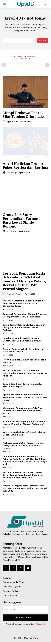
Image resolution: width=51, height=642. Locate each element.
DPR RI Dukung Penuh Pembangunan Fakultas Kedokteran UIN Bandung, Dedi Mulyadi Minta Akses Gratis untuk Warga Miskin (25, 460)
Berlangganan (25, 617)
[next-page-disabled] (47, 65)
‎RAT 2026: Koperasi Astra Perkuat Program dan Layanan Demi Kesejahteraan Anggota (25, 373)
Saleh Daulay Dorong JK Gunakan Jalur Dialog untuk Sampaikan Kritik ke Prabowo (24, 327)
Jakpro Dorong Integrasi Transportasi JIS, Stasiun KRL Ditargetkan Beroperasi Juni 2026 (25, 488)
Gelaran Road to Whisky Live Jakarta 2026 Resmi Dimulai (23, 350)
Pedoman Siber (41, 624)
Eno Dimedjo (12, 173)
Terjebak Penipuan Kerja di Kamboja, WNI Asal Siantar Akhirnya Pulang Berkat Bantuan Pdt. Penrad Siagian (24, 281)
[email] (25, 609)
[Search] (42, 40)
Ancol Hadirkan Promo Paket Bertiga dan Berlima (25, 165)
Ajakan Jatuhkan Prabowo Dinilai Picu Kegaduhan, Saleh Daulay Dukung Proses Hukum (25, 397)
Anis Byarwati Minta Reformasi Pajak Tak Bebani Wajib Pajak (25, 433)
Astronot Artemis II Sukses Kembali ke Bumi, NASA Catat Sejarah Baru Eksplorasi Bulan (24, 303)
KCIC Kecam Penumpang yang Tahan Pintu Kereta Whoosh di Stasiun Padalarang (25, 422)
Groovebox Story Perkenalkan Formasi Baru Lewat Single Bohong (21, 220)
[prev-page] (3, 65)
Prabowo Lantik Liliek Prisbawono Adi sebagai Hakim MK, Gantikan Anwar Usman (23, 445)
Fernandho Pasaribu (15, 294)
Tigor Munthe (12, 122)
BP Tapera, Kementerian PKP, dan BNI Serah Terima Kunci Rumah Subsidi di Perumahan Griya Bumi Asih (23, 475)
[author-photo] (4, 121)
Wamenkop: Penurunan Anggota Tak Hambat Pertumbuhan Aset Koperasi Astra (22, 410)
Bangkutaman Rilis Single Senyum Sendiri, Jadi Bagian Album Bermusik (22, 339)
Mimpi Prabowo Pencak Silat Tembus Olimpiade (23, 114)
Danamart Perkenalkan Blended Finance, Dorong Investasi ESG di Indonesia (25, 315)
